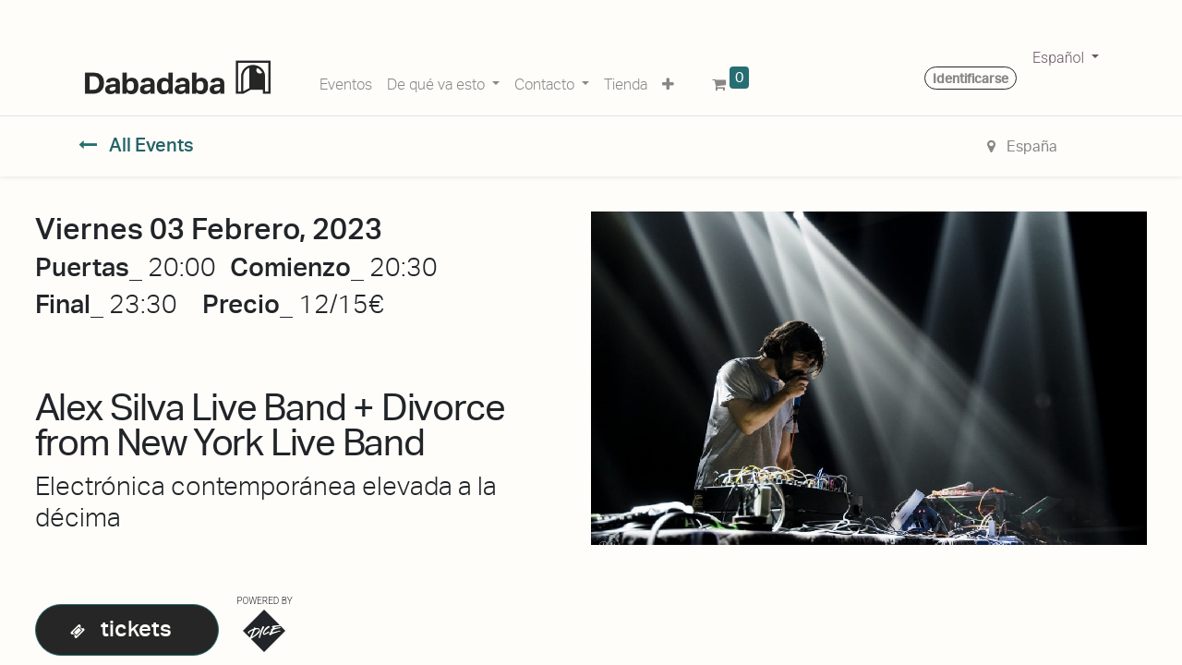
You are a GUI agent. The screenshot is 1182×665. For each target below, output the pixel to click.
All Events (136, 145)
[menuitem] (346, 81)
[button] (668, 81)
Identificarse (970, 78)
